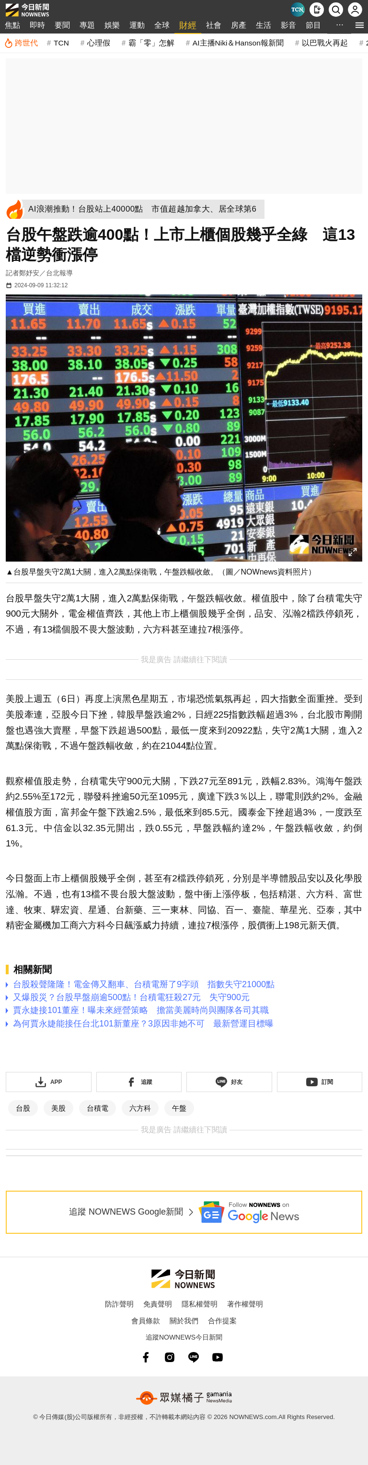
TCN (61, 43)
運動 (137, 25)
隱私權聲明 (200, 1303)
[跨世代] (21, 43)
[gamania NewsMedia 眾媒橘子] (184, 1398)
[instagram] (169, 1357)
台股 (23, 1108)
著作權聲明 (245, 1303)
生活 (263, 25)
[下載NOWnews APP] (317, 9)
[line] (193, 1357)
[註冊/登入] (355, 9)
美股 (58, 1108)
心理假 (98, 43)
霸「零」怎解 (151, 43)
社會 (213, 25)
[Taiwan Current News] (297, 9)
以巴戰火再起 (325, 43)
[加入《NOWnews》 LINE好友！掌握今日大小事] (229, 1082)
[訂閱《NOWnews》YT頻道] (320, 1082)
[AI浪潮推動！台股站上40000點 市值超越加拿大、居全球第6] (145, 209)
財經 (187, 25)
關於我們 (184, 1320)
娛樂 (112, 25)
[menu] (359, 25)
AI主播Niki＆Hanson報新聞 (238, 43)
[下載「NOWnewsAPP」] (49, 1082)
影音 (288, 25)
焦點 (12, 25)
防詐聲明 (119, 1303)
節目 (313, 25)
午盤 (179, 1108)
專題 (87, 25)
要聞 (62, 25)
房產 (238, 25)
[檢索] (336, 9)
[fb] (145, 1357)
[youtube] (217, 1357)
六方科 (140, 1108)
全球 (162, 25)
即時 (37, 25)
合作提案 (222, 1320)
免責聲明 (157, 1303)
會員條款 (145, 1320)
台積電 (97, 1108)
